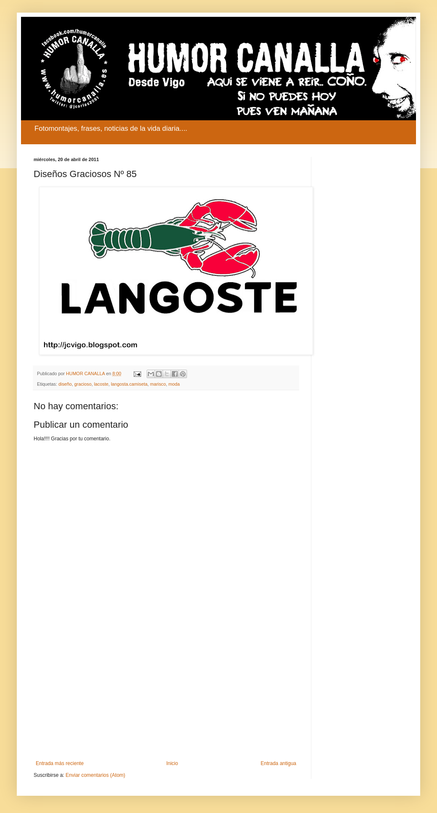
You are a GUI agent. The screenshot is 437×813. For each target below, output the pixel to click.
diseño (65, 384)
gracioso (83, 384)
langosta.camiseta (129, 384)
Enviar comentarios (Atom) (95, 775)
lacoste (101, 384)
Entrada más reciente (60, 763)
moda (174, 384)
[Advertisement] (166, 691)
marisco (158, 384)
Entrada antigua (278, 763)
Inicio (172, 763)
